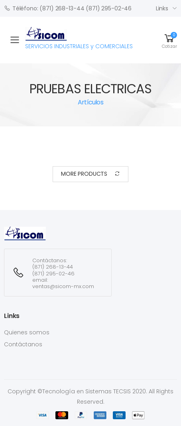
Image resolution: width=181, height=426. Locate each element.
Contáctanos (23, 344)
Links (162, 8)
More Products (90, 174)
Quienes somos (26, 332)
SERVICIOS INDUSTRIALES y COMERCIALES (79, 38)
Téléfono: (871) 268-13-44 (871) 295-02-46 (68, 8)
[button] (169, 40)
